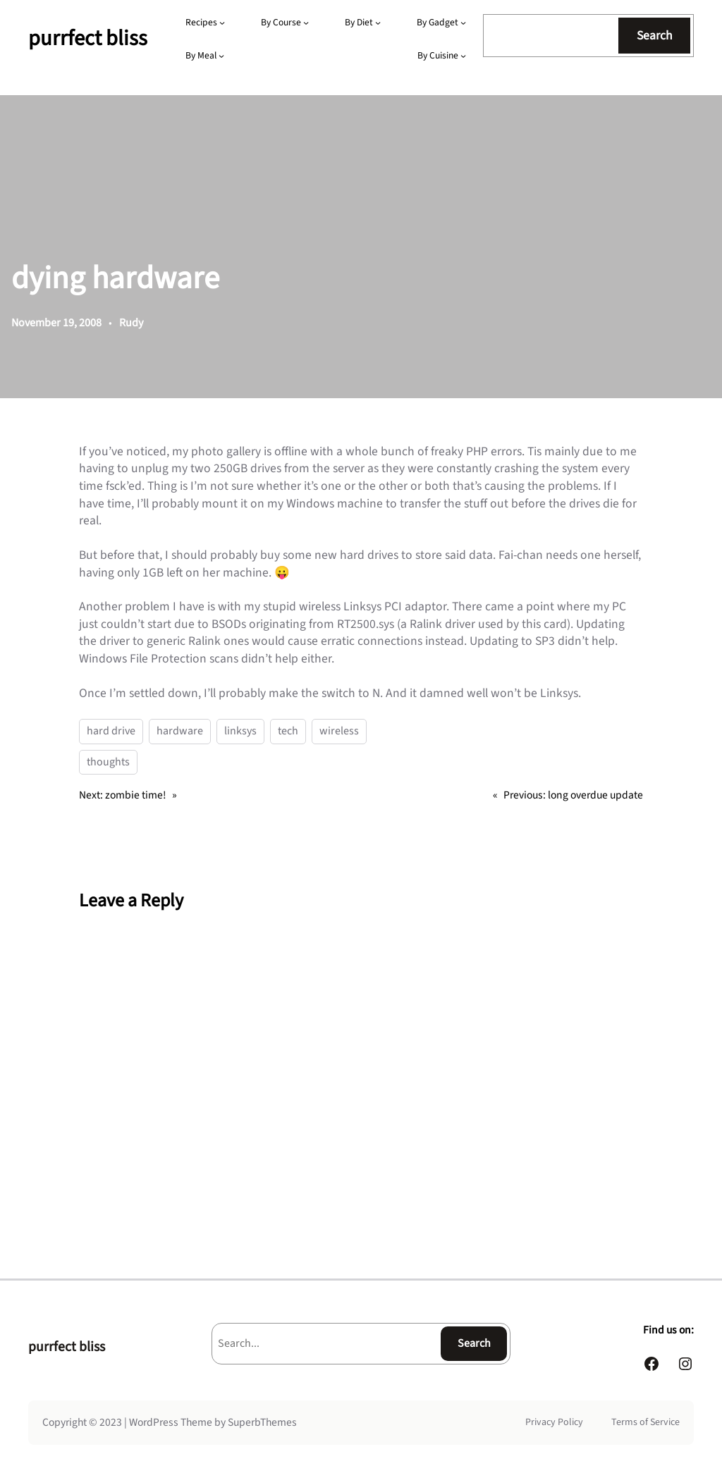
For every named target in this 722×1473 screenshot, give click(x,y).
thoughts (108, 762)
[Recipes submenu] (222, 22)
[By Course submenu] (306, 22)
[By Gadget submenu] (463, 22)
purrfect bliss (87, 38)
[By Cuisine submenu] (463, 55)
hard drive (111, 731)
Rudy (131, 323)
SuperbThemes (262, 1422)
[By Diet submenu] (378, 22)
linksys (240, 731)
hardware (180, 731)
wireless (339, 731)
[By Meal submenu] (221, 55)
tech (288, 731)
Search (655, 35)
